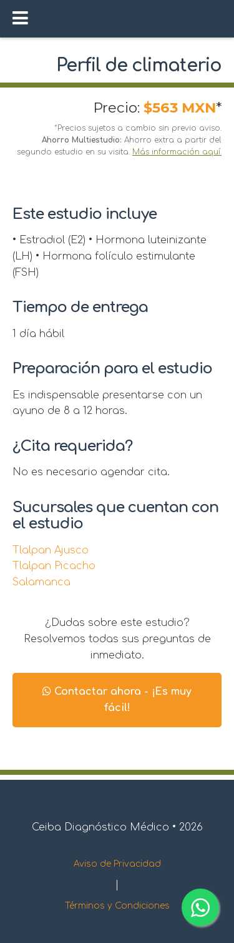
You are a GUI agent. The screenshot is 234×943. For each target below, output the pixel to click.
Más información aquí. (177, 152)
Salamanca (41, 582)
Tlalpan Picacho (53, 566)
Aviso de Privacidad (117, 864)
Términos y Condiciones (117, 905)
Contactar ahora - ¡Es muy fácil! (117, 700)
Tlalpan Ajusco (50, 550)
